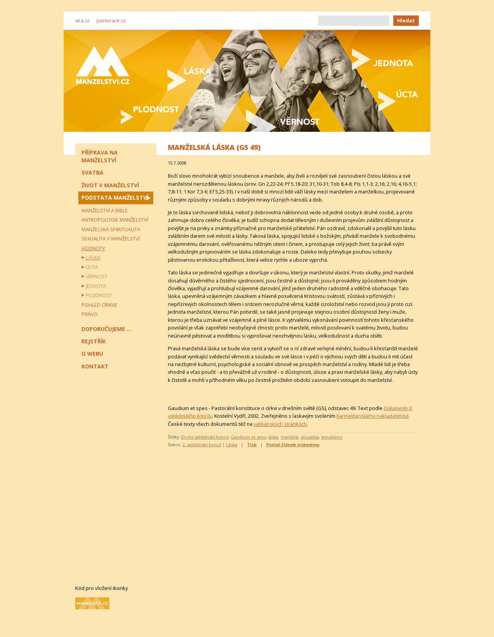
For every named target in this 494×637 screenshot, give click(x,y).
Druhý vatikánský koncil (204, 437)
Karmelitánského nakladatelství (372, 415)
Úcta (92, 267)
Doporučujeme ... (106, 329)
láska (273, 437)
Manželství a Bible (104, 210)
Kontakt (94, 366)
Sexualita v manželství (110, 238)
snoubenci (332, 437)
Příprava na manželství (99, 156)
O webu (92, 353)
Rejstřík (93, 341)
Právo (89, 314)
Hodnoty (93, 248)
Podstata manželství (114, 197)
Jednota (96, 285)
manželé (289, 437)
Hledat (406, 20)
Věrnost (96, 276)
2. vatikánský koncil (202, 444)
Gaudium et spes (248, 437)
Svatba (92, 172)
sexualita (310, 437)
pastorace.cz (111, 20)
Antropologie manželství (114, 219)
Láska (231, 444)
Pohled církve (99, 304)
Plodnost (99, 295)
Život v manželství (110, 185)
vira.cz (82, 20)
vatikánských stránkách (280, 423)
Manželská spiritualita (110, 229)
